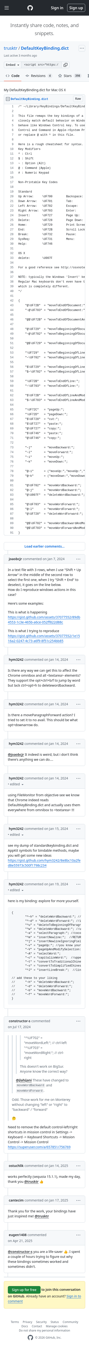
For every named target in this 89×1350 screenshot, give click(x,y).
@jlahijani (24, 1080)
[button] (65, 65)
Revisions (38, 75)
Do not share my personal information (44, 1330)
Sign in (57, 7)
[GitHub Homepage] (30, 1338)
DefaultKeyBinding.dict (45, 48)
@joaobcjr (16, 754)
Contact (37, 1326)
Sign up (76, 7)
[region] (44, 320)
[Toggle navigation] (6, 8)
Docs (24, 1326)
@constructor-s (20, 1251)
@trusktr (31, 1181)
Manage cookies (56, 1326)
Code (13, 75)
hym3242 (16, 659)
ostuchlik (16, 1165)
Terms (15, 1322)
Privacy (27, 1322)
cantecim (16, 1200)
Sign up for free (24, 1289)
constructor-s (19, 1021)
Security (41, 1322)
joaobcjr (15, 559)
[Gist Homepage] (30, 8)
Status (55, 1322)
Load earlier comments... (44, 546)
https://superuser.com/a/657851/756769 (39, 1147)
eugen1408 (18, 1235)
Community (70, 1322)
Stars (70, 75)
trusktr (10, 48)
